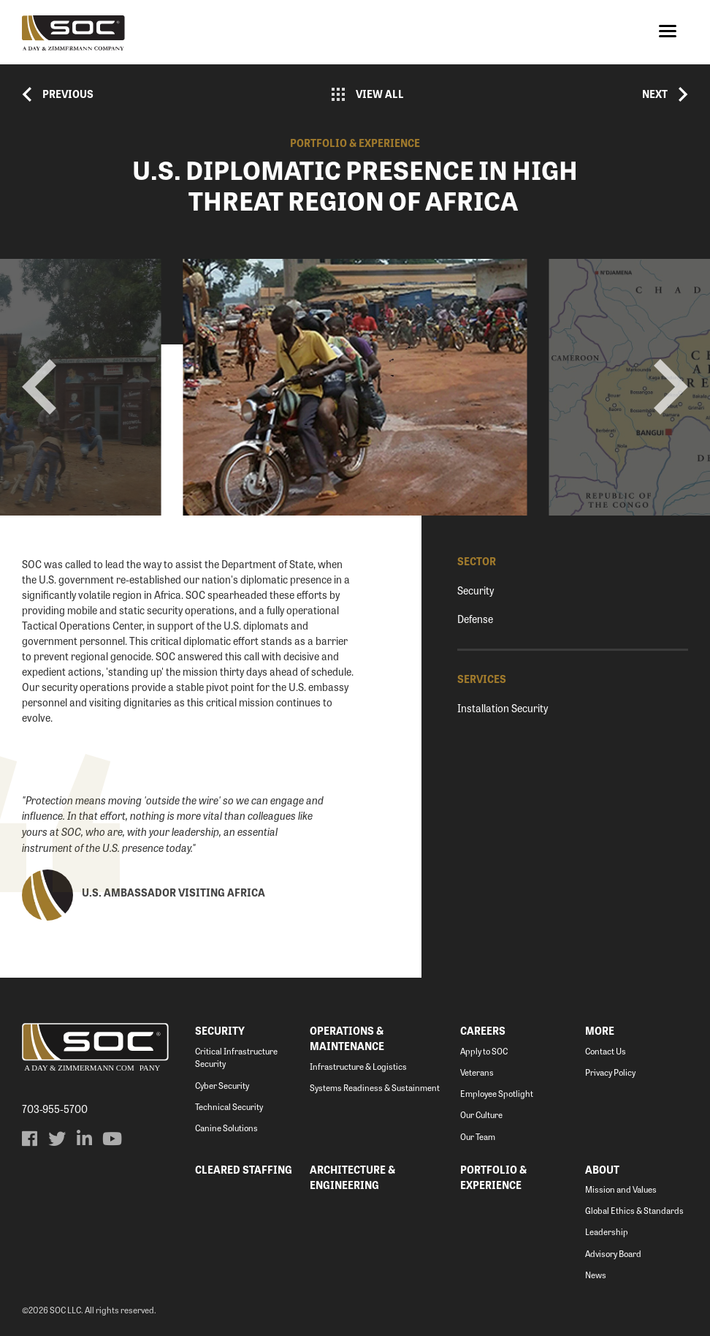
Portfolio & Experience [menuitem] (493, 1177)
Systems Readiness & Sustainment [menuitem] (375, 1088)
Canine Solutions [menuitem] (226, 1128)
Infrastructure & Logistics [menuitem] (358, 1066)
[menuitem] (29, 1139)
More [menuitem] (599, 1030)
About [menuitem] (602, 1169)
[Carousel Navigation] (355, 387)
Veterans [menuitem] (477, 1072)
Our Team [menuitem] (477, 1137)
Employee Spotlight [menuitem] (496, 1093)
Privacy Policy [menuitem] (610, 1072)
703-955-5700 (55, 1108)
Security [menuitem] (220, 1030)
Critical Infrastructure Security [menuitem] (236, 1058)
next (671, 387)
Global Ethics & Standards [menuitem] (634, 1210)
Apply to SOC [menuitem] (484, 1051)
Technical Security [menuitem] (229, 1107)
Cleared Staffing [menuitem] (243, 1169)
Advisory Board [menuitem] (613, 1254)
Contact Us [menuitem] (605, 1051)
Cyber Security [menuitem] (222, 1085)
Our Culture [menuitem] (481, 1115)
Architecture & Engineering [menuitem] (352, 1177)
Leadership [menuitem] (606, 1232)
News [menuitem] (595, 1275)
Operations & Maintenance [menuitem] (347, 1038)
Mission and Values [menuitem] (621, 1189)
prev (39, 387)
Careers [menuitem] (482, 1030)
